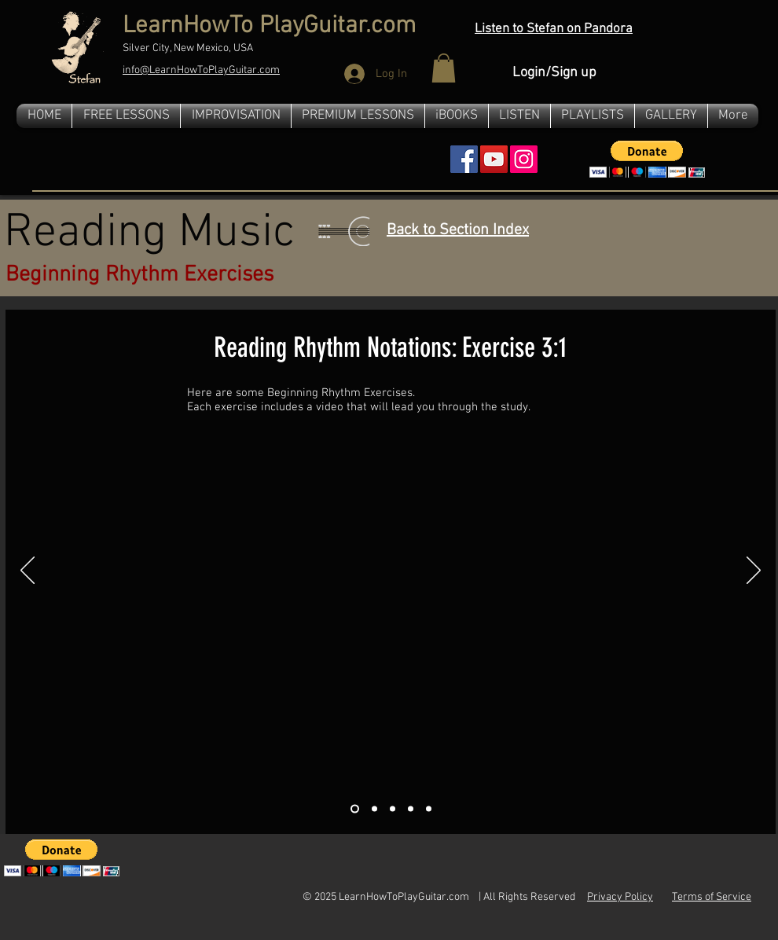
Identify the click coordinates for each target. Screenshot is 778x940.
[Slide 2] (374, 808)
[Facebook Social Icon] (464, 159)
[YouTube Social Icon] (494, 159)
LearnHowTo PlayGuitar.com (269, 26)
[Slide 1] (354, 808)
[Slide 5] (428, 808)
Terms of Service (711, 897)
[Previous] (27, 571)
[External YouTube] (390, 615)
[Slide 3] (392, 808)
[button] (443, 68)
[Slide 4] (410, 808)
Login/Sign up (554, 72)
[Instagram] (524, 159)
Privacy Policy (620, 897)
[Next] (754, 571)
